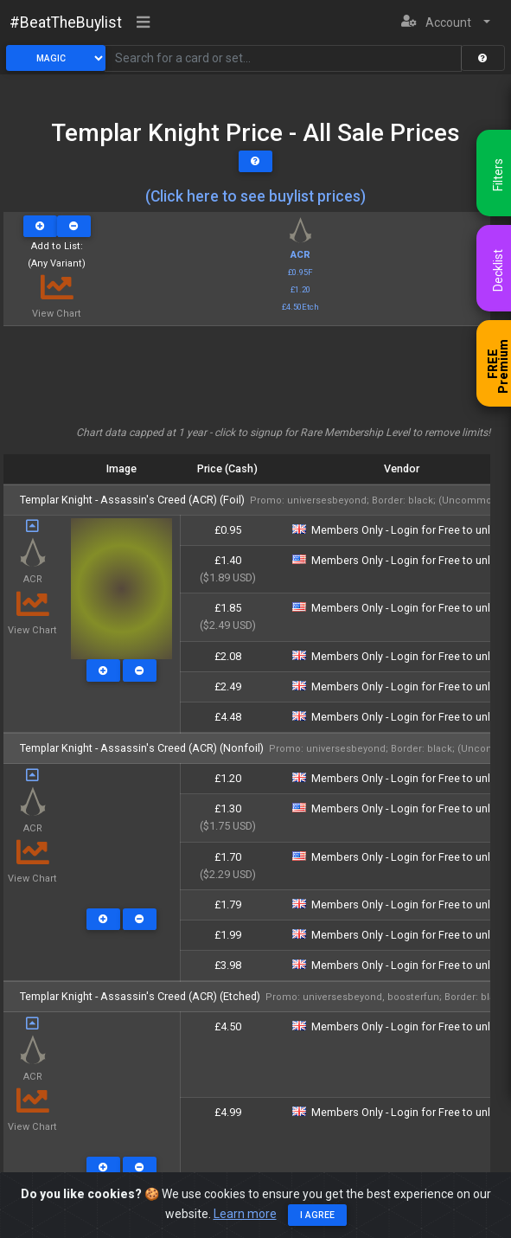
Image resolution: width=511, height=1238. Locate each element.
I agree (317, 1215)
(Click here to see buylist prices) (255, 196)
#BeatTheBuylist (66, 22)
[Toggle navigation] (143, 23)
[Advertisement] (246, 381)
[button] (445, 23)
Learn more (245, 1214)
